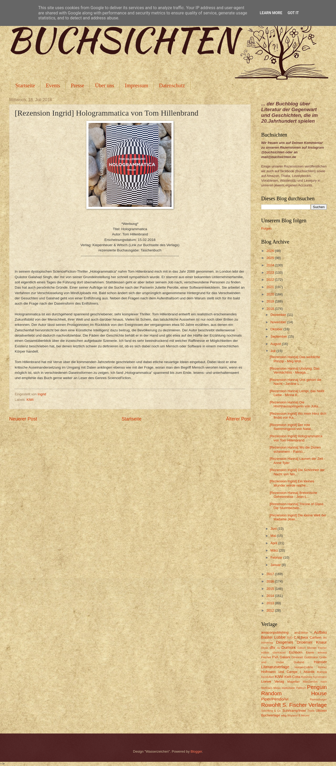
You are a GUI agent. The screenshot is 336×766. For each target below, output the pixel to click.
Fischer (266, 657)
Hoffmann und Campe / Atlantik (287, 672)
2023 (270, 272)
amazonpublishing (274, 632)
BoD (289, 637)
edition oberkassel (273, 652)
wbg (283, 715)
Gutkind (299, 662)
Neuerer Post (23, 419)
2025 (270, 258)
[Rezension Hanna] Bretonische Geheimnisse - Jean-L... (293, 495)
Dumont (288, 647)
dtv (272, 647)
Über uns (104, 85)
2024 (270, 265)
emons (322, 652)
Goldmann (311, 657)
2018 (270, 309)
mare (324, 681)
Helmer (322, 667)
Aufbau (320, 632)
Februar (276, 557)
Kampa (322, 671)
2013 (270, 603)
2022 (270, 280)
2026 (270, 251)
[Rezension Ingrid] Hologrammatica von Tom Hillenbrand (296, 438)
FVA (275, 657)
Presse (77, 85)
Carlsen (315, 637)
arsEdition (301, 632)
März (274, 550)
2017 (270, 574)
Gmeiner (297, 657)
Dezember (278, 315)
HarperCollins (304, 667)
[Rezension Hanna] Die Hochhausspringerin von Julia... (295, 404)
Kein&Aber (267, 677)
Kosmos (306, 676)
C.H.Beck (301, 637)
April (274, 543)
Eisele (310, 652)
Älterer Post (238, 419)
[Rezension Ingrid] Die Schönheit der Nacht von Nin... (297, 472)
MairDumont (310, 681)
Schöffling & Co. (271, 710)
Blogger (196, 751)
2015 (270, 589)
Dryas (264, 647)
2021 (270, 287)
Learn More (271, 13)
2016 (270, 581)
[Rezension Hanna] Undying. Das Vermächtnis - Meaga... (294, 370)
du (278, 647)
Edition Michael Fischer (312, 647)
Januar (276, 565)
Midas (276, 688)
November (278, 322)
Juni (273, 529)
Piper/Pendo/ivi (274, 699)
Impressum (136, 85)
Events (53, 85)
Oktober (276, 329)
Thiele (310, 710)
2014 (270, 596)
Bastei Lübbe (273, 637)
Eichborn (295, 652)
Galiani (285, 657)
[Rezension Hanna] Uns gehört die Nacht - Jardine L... (295, 382)
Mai (273, 536)
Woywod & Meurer (298, 715)
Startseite (25, 85)
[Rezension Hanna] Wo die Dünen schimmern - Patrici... (295, 449)
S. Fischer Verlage (304, 705)
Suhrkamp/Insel (294, 711)
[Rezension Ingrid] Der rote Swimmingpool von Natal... (291, 427)
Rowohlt (271, 705)
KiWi (30, 400)
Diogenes (284, 642)
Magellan (293, 681)
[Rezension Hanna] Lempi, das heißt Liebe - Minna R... (297, 393)
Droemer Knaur (312, 642)
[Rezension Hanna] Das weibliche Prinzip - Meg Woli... (295, 359)
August (276, 344)
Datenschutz (172, 85)
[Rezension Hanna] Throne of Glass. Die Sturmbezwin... (297, 506)
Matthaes (266, 688)
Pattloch (301, 688)
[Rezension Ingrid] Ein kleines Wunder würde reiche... (292, 483)
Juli (273, 351)
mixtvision (288, 687)
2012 (270, 610)
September (279, 336)
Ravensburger (318, 699)
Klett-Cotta (292, 677)
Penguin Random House (294, 690)
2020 (270, 294)
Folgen (266, 228)
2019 (270, 301)
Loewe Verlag (272, 681)
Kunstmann (320, 677)
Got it (293, 13)
